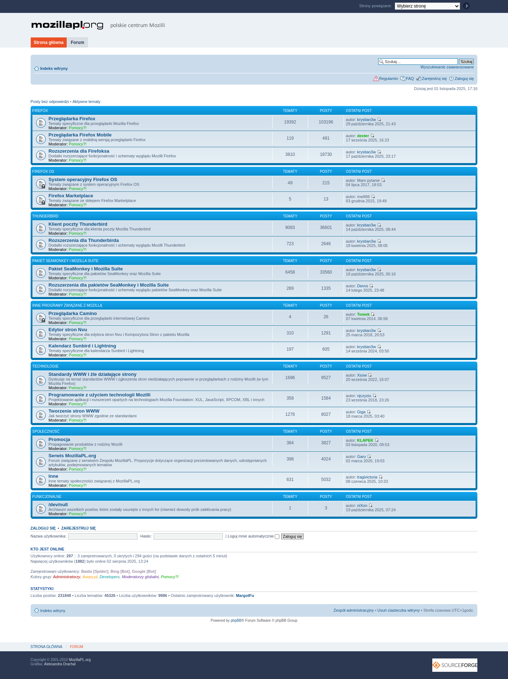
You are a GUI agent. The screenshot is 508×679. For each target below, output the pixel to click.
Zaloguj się (464, 78)
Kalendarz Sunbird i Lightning (82, 346)
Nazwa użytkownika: (49, 536)
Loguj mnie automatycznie (254, 536)
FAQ (410, 78)
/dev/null (58, 504)
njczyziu (364, 396)
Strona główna (49, 42)
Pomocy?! (78, 128)
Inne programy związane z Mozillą (67, 305)
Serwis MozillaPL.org (72, 455)
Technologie (45, 366)
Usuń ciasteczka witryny (398, 610)
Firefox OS (43, 172)
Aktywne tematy (86, 101)
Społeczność (46, 431)
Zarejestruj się (434, 78)
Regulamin (388, 78)
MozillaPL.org (80, 660)
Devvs (362, 286)
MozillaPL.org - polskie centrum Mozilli (98, 25)
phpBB (236, 620)
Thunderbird (45, 216)
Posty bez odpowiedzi (50, 101)
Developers (110, 577)
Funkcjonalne (47, 497)
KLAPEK (365, 440)
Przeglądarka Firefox (72, 118)
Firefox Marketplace (71, 195)
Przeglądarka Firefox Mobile (80, 135)
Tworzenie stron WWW (74, 411)
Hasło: (145, 536)
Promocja (59, 439)
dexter (363, 136)
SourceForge (454, 665)
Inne (53, 476)
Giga (361, 412)
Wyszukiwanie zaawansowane (447, 67)
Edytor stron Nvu (68, 329)
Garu (361, 456)
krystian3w (366, 119)
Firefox (40, 111)
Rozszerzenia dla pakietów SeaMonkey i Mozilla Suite (109, 285)
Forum (77, 42)
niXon (362, 505)
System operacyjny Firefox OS (83, 179)
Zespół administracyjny (353, 610)
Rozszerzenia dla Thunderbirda (84, 240)
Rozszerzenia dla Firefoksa (79, 151)
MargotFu (245, 595)
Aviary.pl (90, 577)
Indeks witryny (54, 68)
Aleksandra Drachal (59, 664)
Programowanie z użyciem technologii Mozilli (100, 394)
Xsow (362, 375)
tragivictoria (367, 477)
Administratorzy (66, 577)
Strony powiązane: (376, 6)
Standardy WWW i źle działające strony (93, 374)
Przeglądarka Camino (73, 313)
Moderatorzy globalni (140, 577)
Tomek (363, 314)
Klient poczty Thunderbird (78, 224)
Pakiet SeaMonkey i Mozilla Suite (65, 261)
